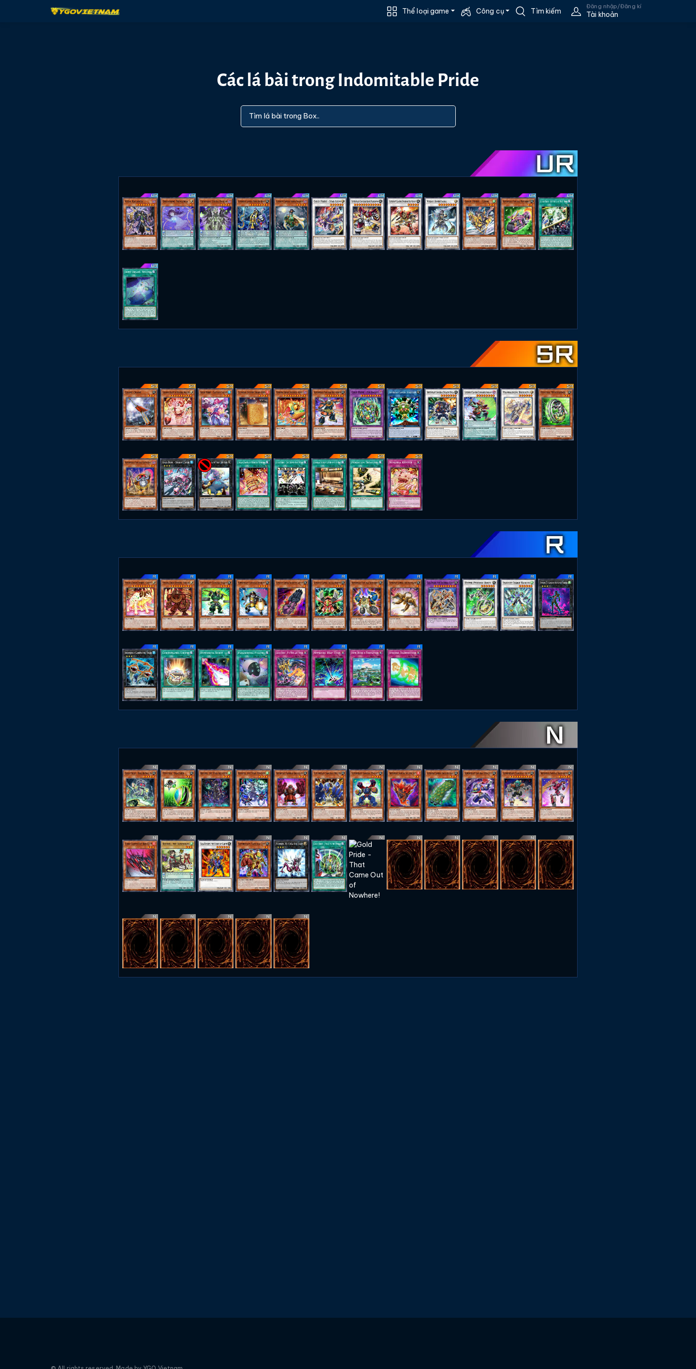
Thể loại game (425, 11)
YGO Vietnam (163, 1357)
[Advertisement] (52, 266)
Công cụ (490, 11)
